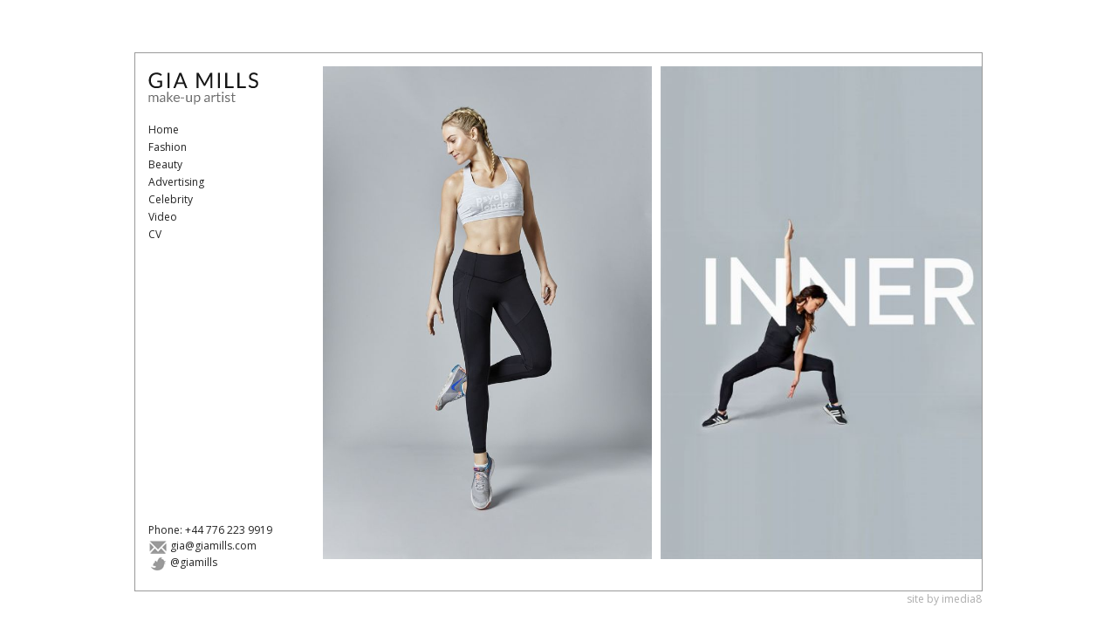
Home (163, 129)
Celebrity (170, 199)
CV (154, 234)
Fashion (167, 147)
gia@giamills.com (202, 545)
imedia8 (962, 598)
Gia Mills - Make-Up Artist (213, 88)
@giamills (182, 562)
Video (162, 216)
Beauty (165, 164)
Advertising (176, 181)
